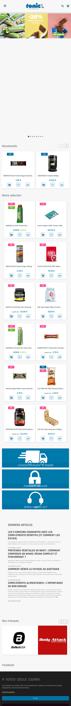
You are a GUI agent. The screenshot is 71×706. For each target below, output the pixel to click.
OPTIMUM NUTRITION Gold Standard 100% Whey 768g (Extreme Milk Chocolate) (19, 429)
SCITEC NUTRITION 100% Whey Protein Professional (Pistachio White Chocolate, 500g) (51, 266)
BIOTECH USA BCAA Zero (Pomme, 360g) (18, 307)
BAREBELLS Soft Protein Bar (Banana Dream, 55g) (16, 225)
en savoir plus (14, 548)
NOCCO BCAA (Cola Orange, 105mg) (19, 266)
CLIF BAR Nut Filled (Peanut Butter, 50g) (50, 388)
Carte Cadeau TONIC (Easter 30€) (49, 225)
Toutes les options (8, 692)
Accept (35, 698)
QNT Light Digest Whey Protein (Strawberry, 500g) (48, 307)
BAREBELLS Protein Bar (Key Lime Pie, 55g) (18, 348)
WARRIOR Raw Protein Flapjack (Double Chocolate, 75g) (18, 176)
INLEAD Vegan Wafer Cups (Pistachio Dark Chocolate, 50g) (19, 388)
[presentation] (61, 146)
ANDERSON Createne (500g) (48, 176)
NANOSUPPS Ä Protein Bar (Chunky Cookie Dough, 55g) (50, 348)
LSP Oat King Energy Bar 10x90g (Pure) (49, 429)
